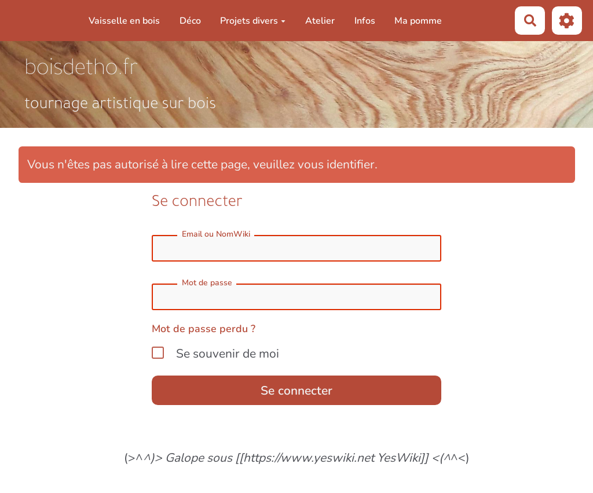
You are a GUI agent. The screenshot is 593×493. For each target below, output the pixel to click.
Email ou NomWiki (216, 234)
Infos (364, 20)
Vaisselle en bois (124, 20)
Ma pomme (418, 20)
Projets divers (252, 20)
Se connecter (296, 390)
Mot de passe (207, 282)
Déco (190, 20)
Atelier (320, 20)
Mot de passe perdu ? (203, 329)
